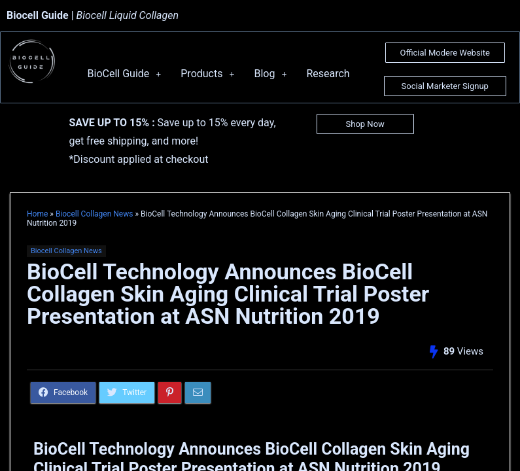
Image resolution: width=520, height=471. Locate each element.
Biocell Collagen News (94, 213)
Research (327, 73)
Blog (270, 73)
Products (207, 73)
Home (37, 213)
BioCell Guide (125, 73)
